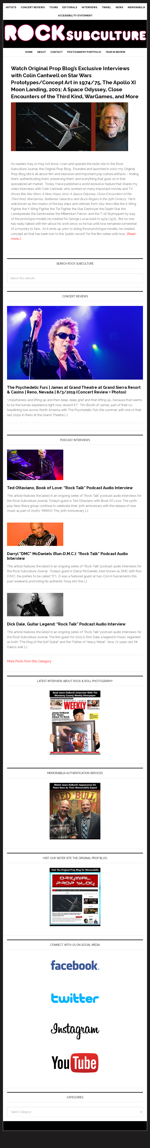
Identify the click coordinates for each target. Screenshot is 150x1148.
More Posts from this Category (29, 675)
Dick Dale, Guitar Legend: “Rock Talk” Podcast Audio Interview (66, 638)
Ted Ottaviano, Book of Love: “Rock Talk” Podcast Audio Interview (70, 502)
